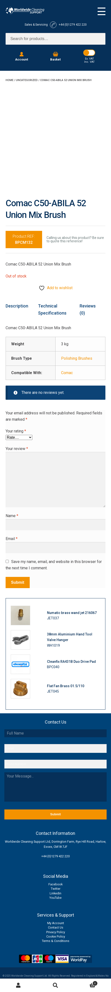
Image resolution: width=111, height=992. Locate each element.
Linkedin (55, 893)
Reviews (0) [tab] (88, 309)
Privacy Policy (55, 932)
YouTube (55, 898)
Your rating (16, 431)
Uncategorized (27, 80)
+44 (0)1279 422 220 (55, 856)
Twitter (55, 888)
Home (9, 80)
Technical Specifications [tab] (52, 309)
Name (12, 515)
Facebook (55, 884)
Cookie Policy (55, 936)
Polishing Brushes (76, 358)
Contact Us (55, 927)
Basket (86, 982)
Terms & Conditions (55, 941)
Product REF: (24, 239)
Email (12, 538)
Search (55, 985)
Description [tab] (17, 305)
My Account (55, 923)
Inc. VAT (89, 61)
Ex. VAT (89, 58)
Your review (17, 448)
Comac (67, 372)
